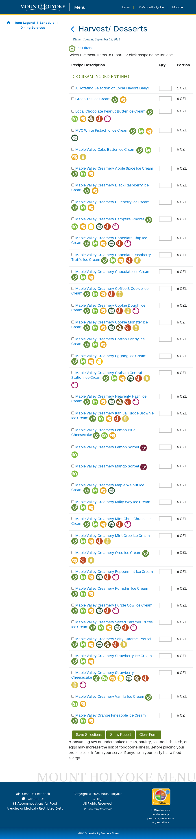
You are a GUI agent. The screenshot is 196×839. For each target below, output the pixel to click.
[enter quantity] (165, 88)
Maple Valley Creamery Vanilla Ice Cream (109, 696)
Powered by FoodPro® (98, 809)
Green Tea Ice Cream (93, 99)
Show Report (120, 735)
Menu (79, 7)
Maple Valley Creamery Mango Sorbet (107, 466)
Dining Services (32, 27)
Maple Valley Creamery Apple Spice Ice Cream (114, 168)
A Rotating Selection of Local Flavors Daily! (112, 88)
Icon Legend (25, 22)
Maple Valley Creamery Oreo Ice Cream (108, 552)
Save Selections (89, 735)
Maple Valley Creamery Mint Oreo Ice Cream (112, 535)
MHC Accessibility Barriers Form (98, 833)
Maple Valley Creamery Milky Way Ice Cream (112, 502)
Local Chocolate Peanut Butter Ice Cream (110, 111)
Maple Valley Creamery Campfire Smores (109, 219)
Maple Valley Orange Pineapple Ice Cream (110, 715)
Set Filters (80, 48)
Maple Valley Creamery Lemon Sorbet (107, 447)
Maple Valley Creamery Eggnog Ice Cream (110, 356)
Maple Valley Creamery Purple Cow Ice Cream (113, 605)
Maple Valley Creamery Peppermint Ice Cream (114, 571)
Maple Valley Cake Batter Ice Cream (105, 149)
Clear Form (148, 735)
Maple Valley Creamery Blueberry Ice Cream (112, 202)
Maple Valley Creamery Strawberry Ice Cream (113, 655)
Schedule (47, 22)
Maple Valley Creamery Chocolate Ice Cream (112, 271)
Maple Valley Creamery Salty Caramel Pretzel (113, 639)
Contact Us (33, 799)
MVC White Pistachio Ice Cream (101, 130)
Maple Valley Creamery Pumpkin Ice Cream (111, 588)
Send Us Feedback (33, 794)
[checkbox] (72, 87)
